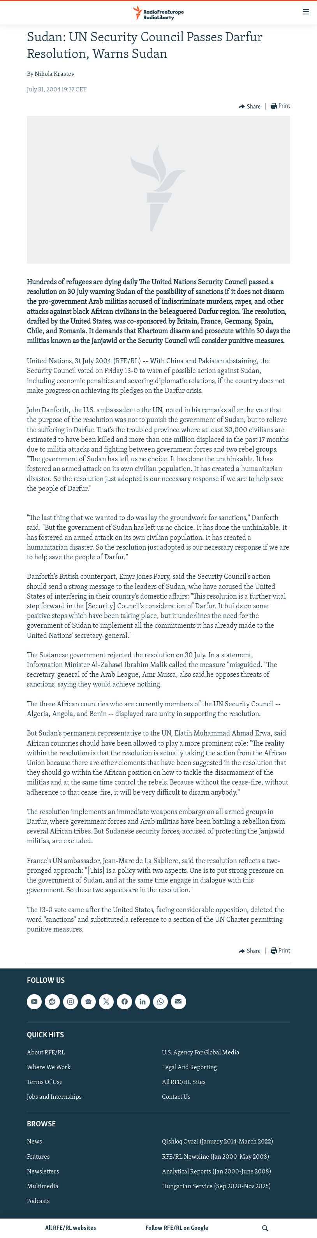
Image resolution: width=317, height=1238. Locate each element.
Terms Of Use (45, 1082)
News (34, 1142)
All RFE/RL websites (70, 1228)
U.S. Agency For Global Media (201, 1053)
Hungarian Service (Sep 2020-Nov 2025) (216, 1187)
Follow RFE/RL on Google (177, 1228)
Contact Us (176, 1097)
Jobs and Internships (54, 1097)
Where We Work (49, 1068)
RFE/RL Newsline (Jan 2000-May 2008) (215, 1157)
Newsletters (43, 1172)
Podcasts (38, 1201)
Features (38, 1157)
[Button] (250, 106)
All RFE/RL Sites (184, 1082)
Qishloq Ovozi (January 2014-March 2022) (217, 1142)
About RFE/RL (46, 1053)
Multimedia (42, 1187)
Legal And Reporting (189, 1068)
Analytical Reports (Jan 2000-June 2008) (216, 1172)
